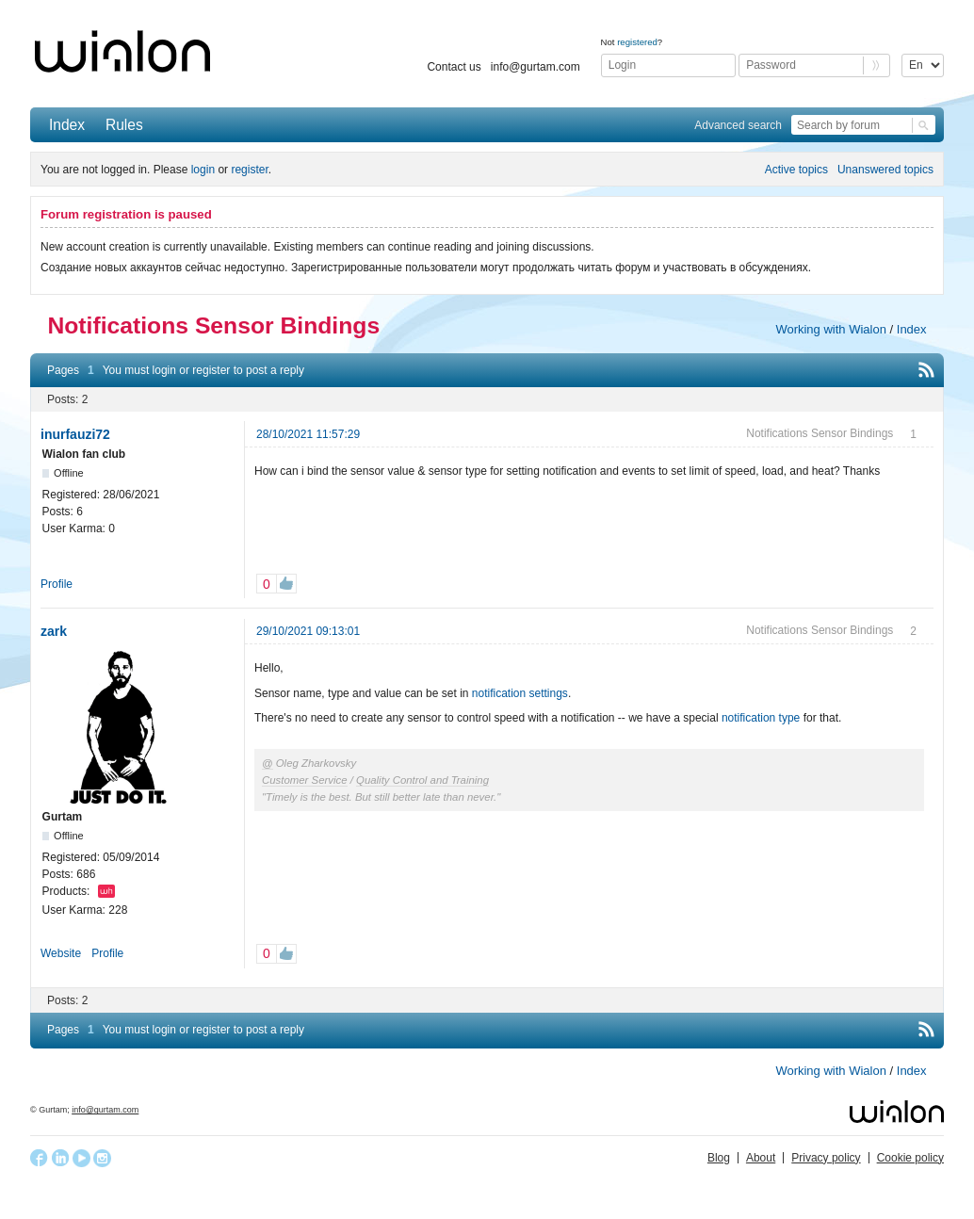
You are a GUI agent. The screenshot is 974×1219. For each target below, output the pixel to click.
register (249, 169)
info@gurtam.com (535, 66)
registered (637, 42)
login (203, 169)
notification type (761, 717)
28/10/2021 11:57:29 (308, 434)
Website (61, 953)
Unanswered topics (885, 169)
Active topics (796, 169)
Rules (124, 125)
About (760, 1157)
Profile (57, 584)
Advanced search (738, 125)
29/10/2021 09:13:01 (308, 631)
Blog (718, 1157)
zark (54, 631)
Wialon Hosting (106, 891)
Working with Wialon (830, 329)
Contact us (453, 66)
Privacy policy (825, 1157)
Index (67, 125)
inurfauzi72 (75, 434)
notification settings (520, 693)
